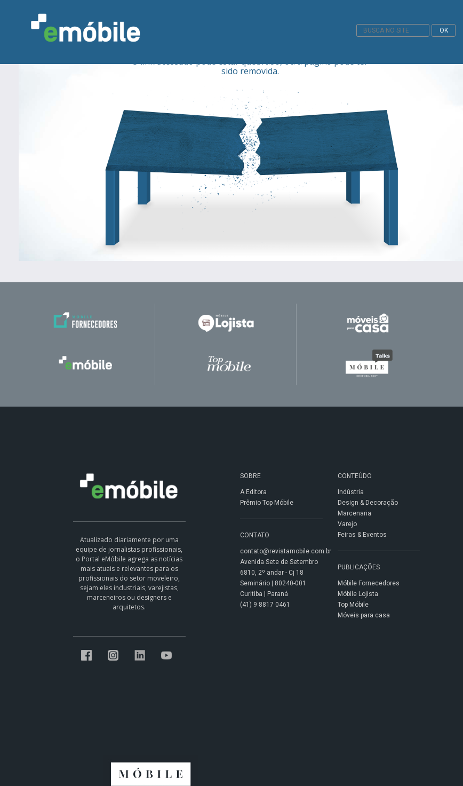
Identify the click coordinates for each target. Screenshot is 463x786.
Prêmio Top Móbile (266, 502)
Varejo (347, 524)
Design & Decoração (368, 502)
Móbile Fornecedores (369, 583)
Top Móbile (353, 604)
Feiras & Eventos (362, 534)
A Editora (253, 492)
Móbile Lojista (358, 594)
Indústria (351, 492)
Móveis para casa (364, 615)
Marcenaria (354, 513)
